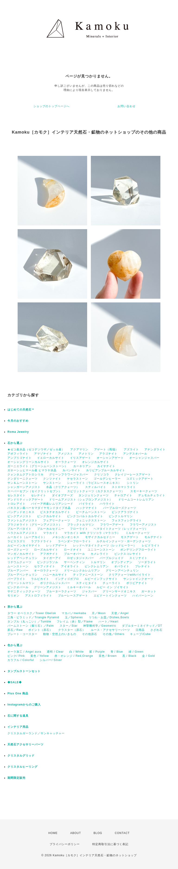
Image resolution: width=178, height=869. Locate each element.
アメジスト (65, 453)
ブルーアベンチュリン (22, 574)
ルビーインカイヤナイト (24, 545)
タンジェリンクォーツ (94, 495)
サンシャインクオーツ (138, 578)
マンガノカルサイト (21, 553)
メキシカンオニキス (65, 537)
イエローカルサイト (50, 457)
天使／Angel (120, 613)
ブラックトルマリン (80, 524)
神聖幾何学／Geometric (99, 625)
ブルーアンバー (18, 570)
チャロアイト (123, 495)
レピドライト (151, 545)
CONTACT (122, 833)
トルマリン (98, 562)
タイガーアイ (52, 558)
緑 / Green (136, 651)
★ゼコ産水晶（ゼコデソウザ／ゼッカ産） (36, 449)
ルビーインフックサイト (101, 578)
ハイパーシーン (142, 595)
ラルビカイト (40, 578)
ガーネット (148, 591)
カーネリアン (82, 466)
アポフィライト (18, 453)
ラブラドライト (41, 541)
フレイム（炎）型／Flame (75, 621)
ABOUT (75, 833)
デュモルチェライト (151, 495)
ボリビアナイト (136, 583)
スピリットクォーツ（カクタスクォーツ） (95, 491)
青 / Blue (117, 651)
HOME (53, 833)
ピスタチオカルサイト (55, 512)
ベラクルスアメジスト (22, 533)
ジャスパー (89, 591)
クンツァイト (52, 478)
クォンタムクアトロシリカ (25, 474)
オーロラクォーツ (46, 570)
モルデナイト (153, 537)
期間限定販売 (16, 777)
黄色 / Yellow (39, 655)
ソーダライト (147, 562)
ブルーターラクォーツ (61, 591)
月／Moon (99, 613)
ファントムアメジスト (22, 520)
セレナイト (38, 495)
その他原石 (89, 634)
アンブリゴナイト (19, 457)
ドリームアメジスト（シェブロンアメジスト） (80, 499)
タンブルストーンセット (24, 671)
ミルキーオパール (79, 587)
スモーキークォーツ (143, 491)
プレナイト (142, 566)
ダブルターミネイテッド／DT (142, 625)
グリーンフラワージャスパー (68, 474)
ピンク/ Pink (16, 655)
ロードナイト (73, 549)
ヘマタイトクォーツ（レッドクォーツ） (121, 528)
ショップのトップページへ (51, 106)
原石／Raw (15, 630)
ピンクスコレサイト (127, 553)
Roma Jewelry (18, 431)
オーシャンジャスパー (144, 457)
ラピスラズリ (16, 541)
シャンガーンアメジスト (24, 487)
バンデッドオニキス (21, 512)
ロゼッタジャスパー (80, 558)
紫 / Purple (97, 651)
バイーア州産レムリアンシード (52, 503)
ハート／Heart (108, 621)
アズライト (131, 449)
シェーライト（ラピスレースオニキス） (94, 482)
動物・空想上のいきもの (59, 634)
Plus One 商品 (17, 693)
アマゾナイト (43, 453)
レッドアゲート (56, 545)
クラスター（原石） (71, 630)
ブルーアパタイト (19, 528)
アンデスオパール (135, 453)
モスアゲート (130, 537)
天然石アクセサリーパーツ (25, 744)
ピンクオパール (18, 587)
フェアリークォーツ (56, 520)
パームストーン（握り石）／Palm (30, 625)
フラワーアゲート (112, 524)
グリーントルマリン (21, 583)
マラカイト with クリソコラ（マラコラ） (92, 533)
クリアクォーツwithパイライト (130, 574)
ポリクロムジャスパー (55, 583)
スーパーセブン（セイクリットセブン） (34, 491)
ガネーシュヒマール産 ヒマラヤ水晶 (32, 470)
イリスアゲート (80, 457)
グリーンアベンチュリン (122, 570)
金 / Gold (148, 655)
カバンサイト (71, 470)
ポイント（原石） (40, 630)
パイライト (86, 503)
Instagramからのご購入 (24, 704)
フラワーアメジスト (143, 524)
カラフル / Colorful (20, 660)
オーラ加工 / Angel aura (24, 651)
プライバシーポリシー (65, 844)
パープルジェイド (112, 558)
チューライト (112, 583)
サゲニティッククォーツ (24, 591)
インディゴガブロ (67, 578)
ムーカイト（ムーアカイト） (27, 537)
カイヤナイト (106, 466)
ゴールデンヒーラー (107, 478)
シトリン (133, 482)
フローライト (79, 528)
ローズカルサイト (46, 549)
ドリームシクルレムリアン (82, 570)
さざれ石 (156, 630)
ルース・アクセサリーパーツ (110, 630)
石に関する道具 (18, 715)
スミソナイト (138, 558)
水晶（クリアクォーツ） (62, 487)
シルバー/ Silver (51, 660)
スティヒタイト (86, 583)
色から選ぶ (14, 645)
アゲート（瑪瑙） (106, 449)
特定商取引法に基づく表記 (110, 844)
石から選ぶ (14, 443)
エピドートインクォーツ (110, 595)
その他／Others (113, 634)
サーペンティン (74, 562)
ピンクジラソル (47, 562)
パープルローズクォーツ (119, 508)
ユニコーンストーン (101, 549)
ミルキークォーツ (138, 533)
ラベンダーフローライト (74, 541)
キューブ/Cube (140, 634)
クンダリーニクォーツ (22, 478)
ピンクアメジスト (19, 516)
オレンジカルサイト (95, 462)
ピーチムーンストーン (91, 512)
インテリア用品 (18, 726)
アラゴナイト (108, 453)
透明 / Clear (55, 651)
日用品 (140, 630)
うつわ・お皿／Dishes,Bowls (109, 617)
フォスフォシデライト (127, 520)
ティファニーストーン (88, 574)
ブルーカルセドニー (50, 528)
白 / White (76, 651)
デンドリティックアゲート (25, 499)
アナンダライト (154, 449)
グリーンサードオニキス (119, 591)
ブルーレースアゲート (73, 595)
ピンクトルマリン (121, 516)
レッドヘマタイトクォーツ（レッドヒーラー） (104, 545)
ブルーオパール (74, 553)
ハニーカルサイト (55, 574)
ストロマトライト (124, 487)
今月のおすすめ (18, 420)
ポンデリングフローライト (138, 549)
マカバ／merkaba (74, 613)
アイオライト (70, 566)
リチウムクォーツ (19, 562)
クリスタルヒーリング (22, 766)
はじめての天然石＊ (21, 409)
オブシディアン (121, 562)
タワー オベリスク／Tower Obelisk (31, 613)
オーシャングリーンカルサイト (28, 462)
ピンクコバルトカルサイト (85, 516)
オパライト (121, 566)
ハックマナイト (86, 508)
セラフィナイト (44, 566)
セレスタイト (16, 495)
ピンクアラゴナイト (125, 512)
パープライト (16, 578)
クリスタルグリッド (21, 755)
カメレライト (100, 553)
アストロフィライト (38, 595)
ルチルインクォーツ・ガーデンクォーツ (124, 541)
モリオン (13, 595)
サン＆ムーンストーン (22, 482)
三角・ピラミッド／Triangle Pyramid (33, 617)
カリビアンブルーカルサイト (105, 470)
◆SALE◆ (14, 682)
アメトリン (86, 453)
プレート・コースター (22, 634)
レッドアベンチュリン (22, 558)
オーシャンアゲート (110, 457)
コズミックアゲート (139, 478)
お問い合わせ (127, 106)
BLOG (98, 833)
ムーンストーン (18, 566)
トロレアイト (16, 503)
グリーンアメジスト (47, 587)
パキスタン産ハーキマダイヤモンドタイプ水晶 (39, 508)
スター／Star (69, 625)
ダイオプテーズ (62, 495)
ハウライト (107, 503)
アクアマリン (79, 449)
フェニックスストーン (91, 520)
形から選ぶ (14, 606)
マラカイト (50, 533)
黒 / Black (129, 655)
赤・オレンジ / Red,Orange (73, 655)
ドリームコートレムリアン (136, 499)
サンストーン (52, 482)
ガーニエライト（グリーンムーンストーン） (37, 466)
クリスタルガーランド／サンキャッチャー (36, 733)
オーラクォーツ (65, 462)
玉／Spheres (74, 617)
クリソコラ (101, 474)
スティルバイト (95, 487)
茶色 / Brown (108, 655)
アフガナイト (49, 553)
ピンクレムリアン (97, 566)
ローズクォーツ (18, 549)
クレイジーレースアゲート (133, 474)
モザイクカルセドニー (100, 537)
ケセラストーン (77, 478)
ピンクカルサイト (49, 516)
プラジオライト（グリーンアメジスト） (34, 524)
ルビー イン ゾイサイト (113, 587)
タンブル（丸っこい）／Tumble (29, 621)
